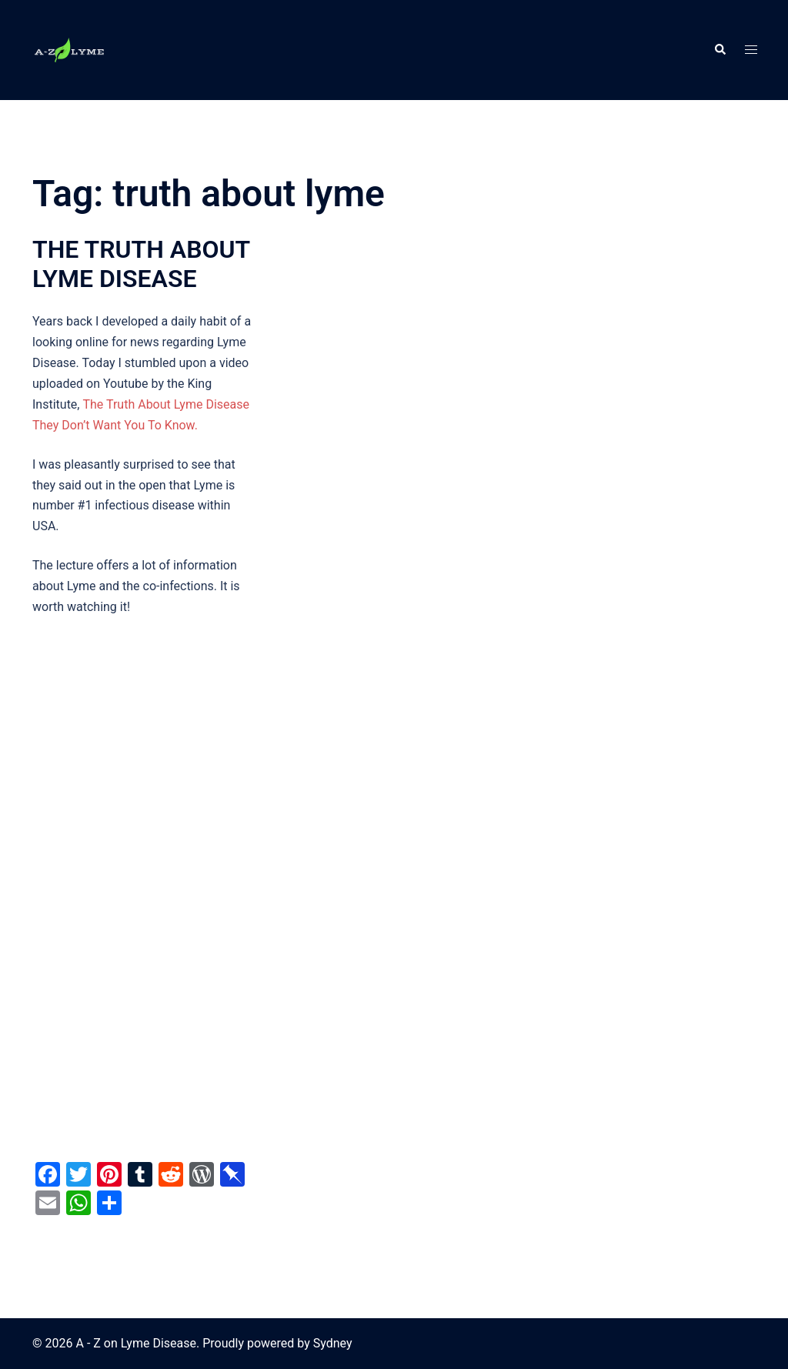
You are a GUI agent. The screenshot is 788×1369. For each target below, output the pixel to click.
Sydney (332, 1343)
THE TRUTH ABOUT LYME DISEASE (140, 264)
